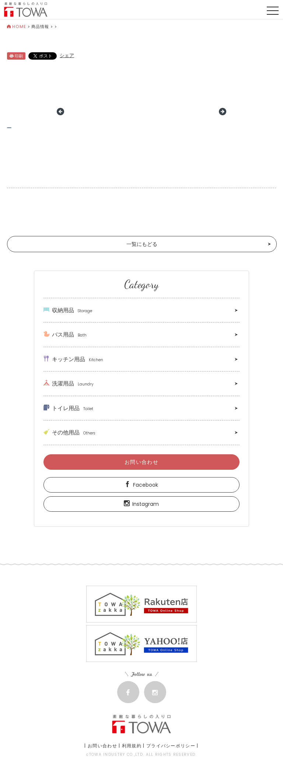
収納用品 (67, 310)
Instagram (141, 504)
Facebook (141, 485)
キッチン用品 (73, 359)
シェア (67, 55)
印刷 (16, 56)
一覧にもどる (141, 244)
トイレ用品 (68, 408)
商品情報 (40, 26)
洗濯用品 (68, 383)
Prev (60, 111)
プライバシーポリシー (170, 746)
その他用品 (69, 432)
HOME (16, 26)
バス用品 (65, 334)
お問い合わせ (141, 462)
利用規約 (132, 746)
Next (222, 111)
